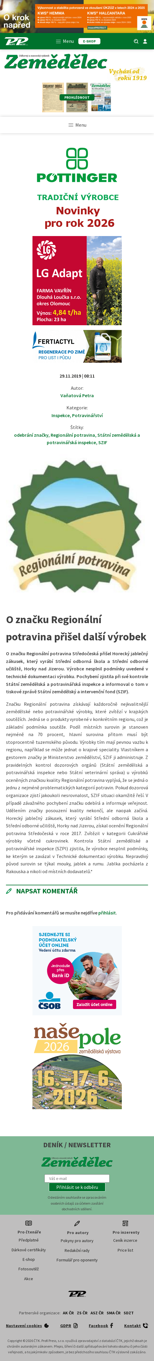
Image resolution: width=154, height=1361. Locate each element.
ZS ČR (82, 1313)
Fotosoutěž (28, 1269)
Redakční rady (77, 1250)
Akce (28, 1278)
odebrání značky (31, 435)
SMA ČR (114, 1313)
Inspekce (61, 415)
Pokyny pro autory (77, 1240)
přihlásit (107, 913)
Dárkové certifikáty (29, 1249)
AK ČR (68, 1313)
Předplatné (29, 1240)
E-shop (29, 1259)
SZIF (102, 442)
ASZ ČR (97, 1313)
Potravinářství (87, 415)
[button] (77, 1187)
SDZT (129, 1313)
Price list (125, 1250)
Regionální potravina (73, 435)
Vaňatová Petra (77, 395)
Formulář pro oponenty (77, 1260)
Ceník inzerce (125, 1240)
